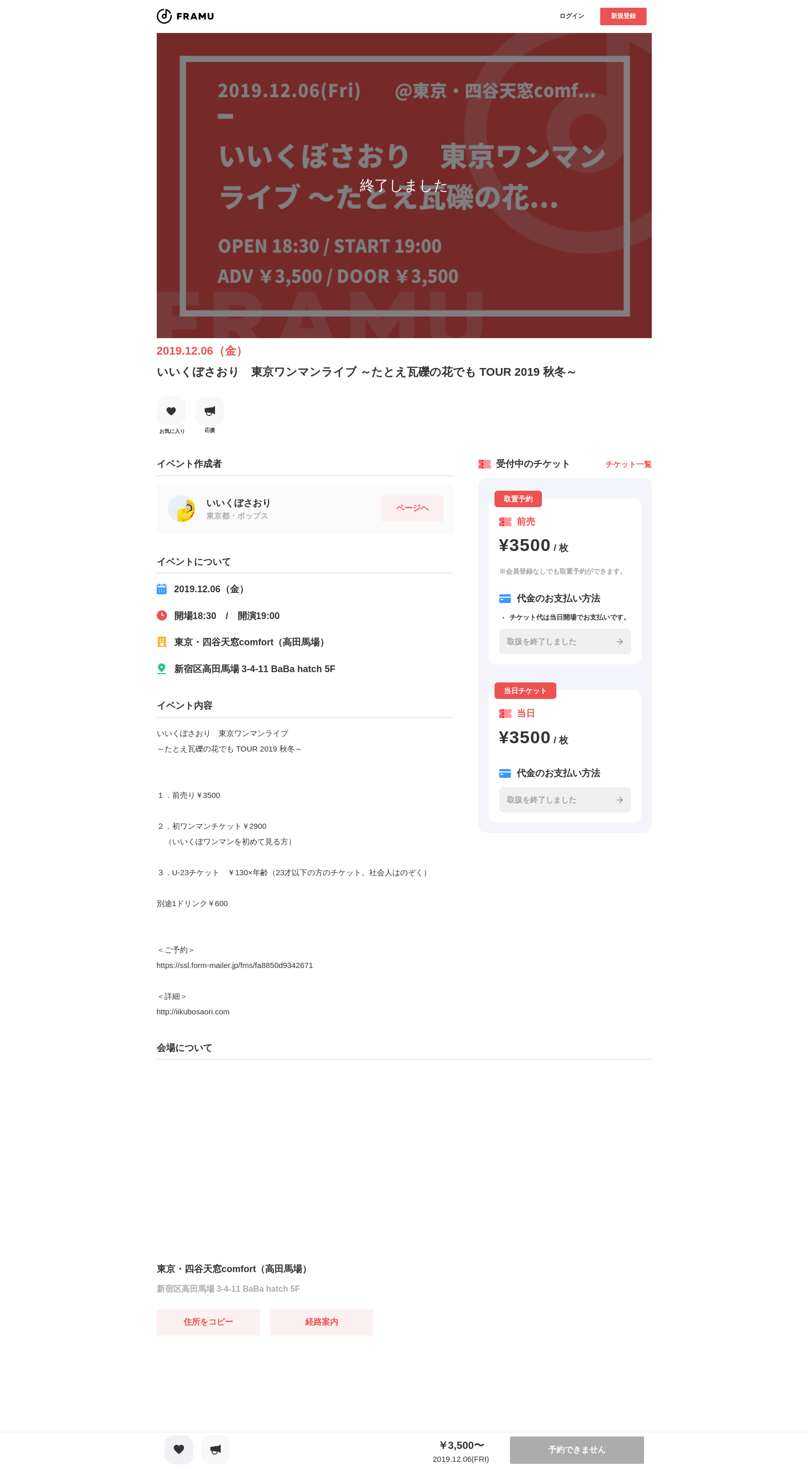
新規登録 (623, 16)
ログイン (571, 16)
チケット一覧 (628, 464)
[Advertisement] (234, 1400)
